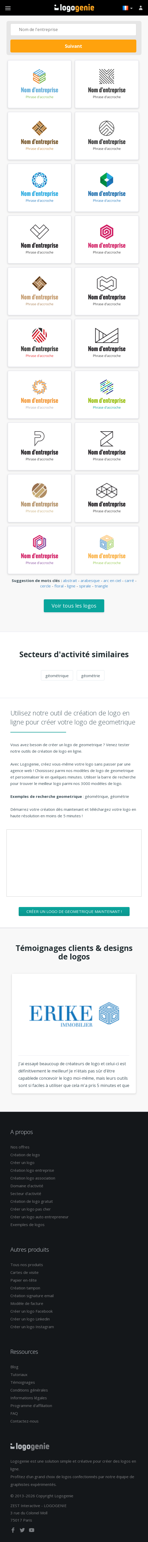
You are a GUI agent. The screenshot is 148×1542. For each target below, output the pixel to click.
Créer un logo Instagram (32, 1326)
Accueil (74, 8)
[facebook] (13, 1531)
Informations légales (28, 1397)
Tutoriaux (18, 1374)
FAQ (14, 1413)
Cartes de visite (24, 1272)
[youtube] (31, 1531)
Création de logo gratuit (31, 1201)
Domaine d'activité (26, 1185)
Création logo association (32, 1178)
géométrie (90, 675)
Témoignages (22, 1382)
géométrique (57, 675)
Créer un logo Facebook (31, 1311)
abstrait (70, 580)
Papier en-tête (23, 1280)
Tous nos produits (26, 1264)
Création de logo (25, 1154)
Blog (14, 1366)
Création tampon (25, 1287)
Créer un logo (22, 1162)
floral (59, 585)
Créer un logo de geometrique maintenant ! (74, 911)
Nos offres (20, 1147)
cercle (45, 585)
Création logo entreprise (32, 1170)
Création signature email (32, 1295)
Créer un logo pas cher (30, 1209)
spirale (85, 585)
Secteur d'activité (25, 1193)
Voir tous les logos (74, 605)
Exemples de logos (27, 1224)
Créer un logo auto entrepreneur (39, 1216)
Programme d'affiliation (31, 1405)
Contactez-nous (24, 1421)
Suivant (73, 46)
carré (129, 580)
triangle (101, 585)
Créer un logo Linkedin (30, 1318)
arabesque (90, 580)
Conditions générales (29, 1390)
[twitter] (23, 1531)
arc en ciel (112, 580)
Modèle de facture (26, 1303)
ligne (71, 585)
